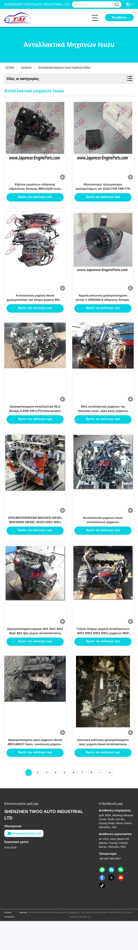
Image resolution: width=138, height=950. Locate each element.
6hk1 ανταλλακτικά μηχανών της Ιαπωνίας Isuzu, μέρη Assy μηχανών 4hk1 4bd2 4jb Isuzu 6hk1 (103, 425)
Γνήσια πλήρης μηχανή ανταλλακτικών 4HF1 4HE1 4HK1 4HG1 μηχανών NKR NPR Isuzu (103, 656)
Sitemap (23, 941)
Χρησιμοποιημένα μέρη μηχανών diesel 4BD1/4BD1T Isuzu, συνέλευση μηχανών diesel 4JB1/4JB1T (35, 772)
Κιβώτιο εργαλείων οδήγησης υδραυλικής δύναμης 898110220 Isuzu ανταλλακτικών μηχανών (35, 193)
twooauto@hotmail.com (24, 862)
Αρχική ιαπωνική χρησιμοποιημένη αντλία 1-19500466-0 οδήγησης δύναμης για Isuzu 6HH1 (103, 309)
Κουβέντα (119, 17)
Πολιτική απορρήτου (9, 943)
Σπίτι (10, 67)
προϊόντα (26, 67)
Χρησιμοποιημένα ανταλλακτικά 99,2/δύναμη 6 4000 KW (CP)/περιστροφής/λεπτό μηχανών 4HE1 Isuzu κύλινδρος (35, 425)
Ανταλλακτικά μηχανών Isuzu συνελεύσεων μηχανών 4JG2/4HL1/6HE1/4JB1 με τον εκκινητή (103, 541)
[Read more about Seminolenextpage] (100, 801)
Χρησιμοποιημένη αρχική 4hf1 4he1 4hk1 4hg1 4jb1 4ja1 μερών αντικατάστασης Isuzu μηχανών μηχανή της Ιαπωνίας (35, 656)
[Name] (117, 4)
